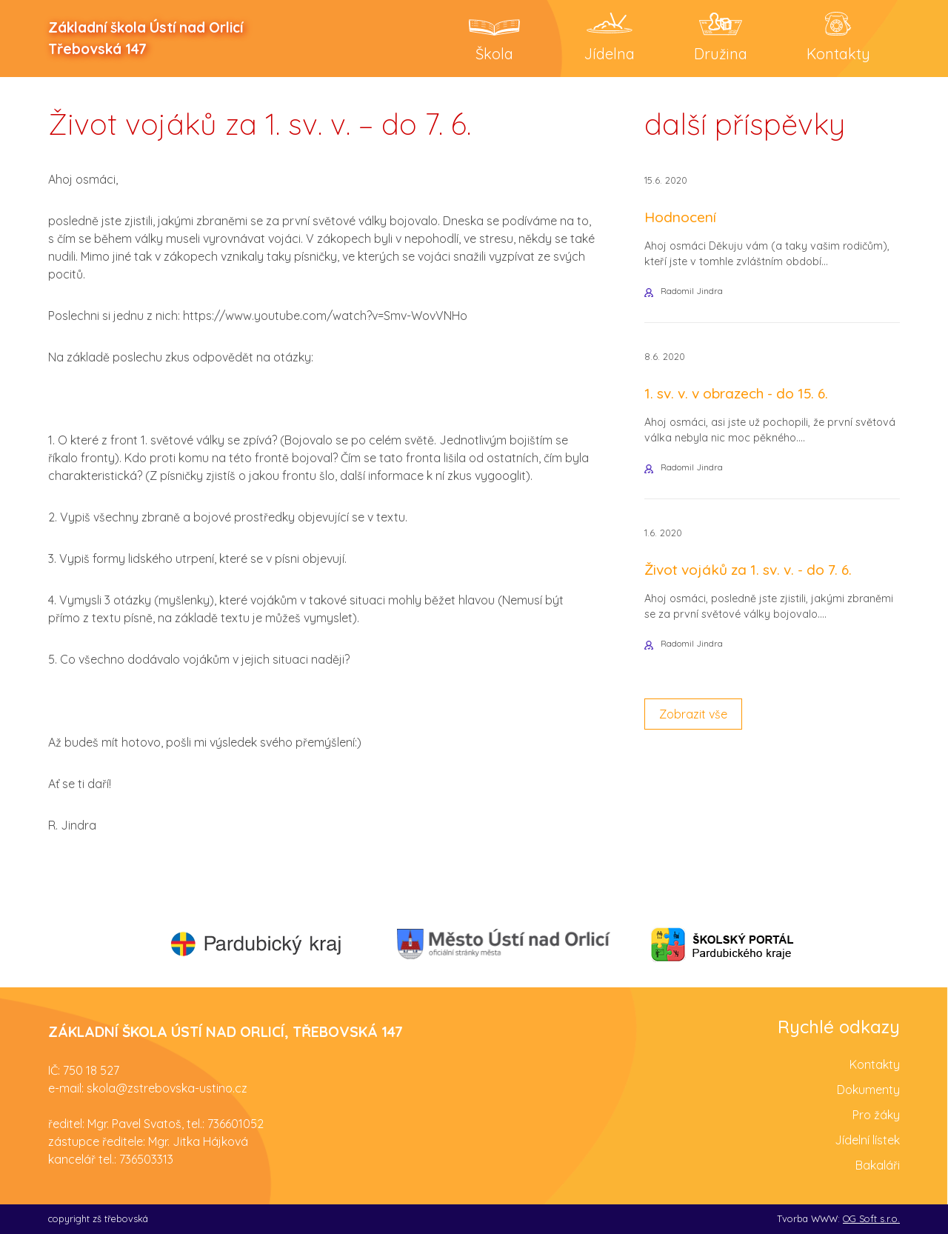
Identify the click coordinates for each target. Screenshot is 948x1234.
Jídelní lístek (867, 1140)
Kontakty (874, 1064)
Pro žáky (876, 1114)
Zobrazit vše (693, 714)
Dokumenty (868, 1089)
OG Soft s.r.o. (871, 1218)
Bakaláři (877, 1165)
